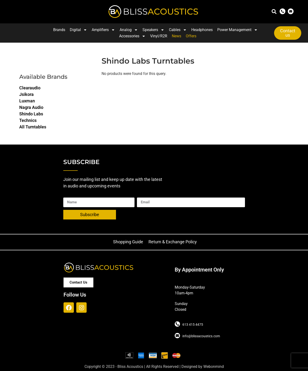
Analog (129, 30)
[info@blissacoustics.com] (177, 335)
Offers (191, 36)
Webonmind (213, 366)
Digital (78, 30)
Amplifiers (103, 30)
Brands (59, 29)
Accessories (132, 36)
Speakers (153, 30)
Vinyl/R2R (158, 36)
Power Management (237, 30)
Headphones (202, 29)
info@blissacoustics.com (201, 336)
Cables (178, 30)
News (176, 36)
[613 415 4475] (177, 324)
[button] (274, 12)
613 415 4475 (192, 324)
